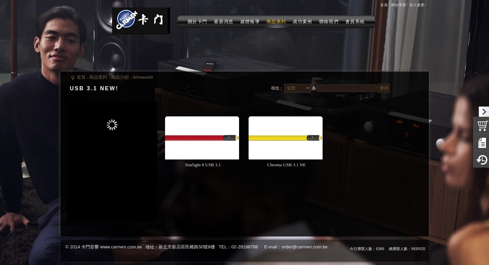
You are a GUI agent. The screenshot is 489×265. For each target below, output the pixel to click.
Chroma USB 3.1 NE (286, 164)
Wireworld (143, 77)
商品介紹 (120, 77)
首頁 (81, 77)
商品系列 (98, 77)
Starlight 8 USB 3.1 (202, 164)
